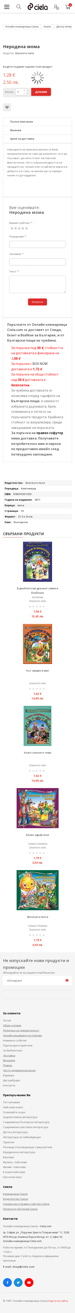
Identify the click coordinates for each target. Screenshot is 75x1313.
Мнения (15, 130)
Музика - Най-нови (15, 1162)
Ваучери (8, 1157)
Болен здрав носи (37, 835)
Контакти (9, 1085)
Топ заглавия (11, 1102)
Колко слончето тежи (37, 752)
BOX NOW (40, 363)
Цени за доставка (22, 138)
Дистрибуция (11, 1080)
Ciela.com (45, 1226)
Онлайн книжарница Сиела (22, 26)
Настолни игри (12, 1177)
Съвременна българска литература (26, 1122)
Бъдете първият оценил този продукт (27, 66)
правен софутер (49, 433)
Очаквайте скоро (14, 1112)
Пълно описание (21, 121)
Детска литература (15, 1132)
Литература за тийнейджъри (22, 1137)
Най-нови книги (13, 1107)
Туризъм (8, 1142)
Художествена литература (20, 1117)
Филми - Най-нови (14, 1167)
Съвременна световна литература (25, 1127)
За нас (7, 1020)
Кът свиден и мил (37, 670)
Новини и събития (14, 1040)
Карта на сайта (58, 1301)
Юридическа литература (19, 1152)
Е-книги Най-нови (14, 1172)
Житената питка (37, 917)
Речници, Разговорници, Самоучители (27, 1147)
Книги (47, 26)
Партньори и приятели (17, 1045)
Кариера (8, 1075)
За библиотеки (12, 1050)
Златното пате (24, 53)
